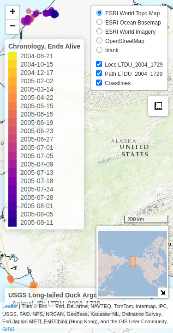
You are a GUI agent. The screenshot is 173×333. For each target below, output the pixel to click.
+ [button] (13, 12)
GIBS (8, 329)
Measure (158, 106)
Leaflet (10, 306)
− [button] (13, 27)
